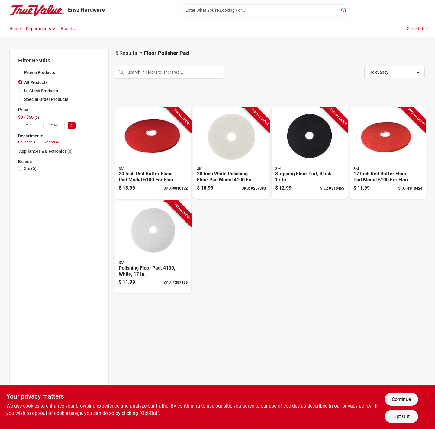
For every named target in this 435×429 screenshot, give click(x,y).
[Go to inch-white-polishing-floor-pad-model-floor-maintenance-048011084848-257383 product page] (231, 153)
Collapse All (27, 142)
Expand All (51, 142)
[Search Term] (265, 10)
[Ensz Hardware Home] (36, 10)
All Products (35, 82)
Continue (401, 399)
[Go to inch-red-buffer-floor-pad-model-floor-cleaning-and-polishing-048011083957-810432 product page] (153, 153)
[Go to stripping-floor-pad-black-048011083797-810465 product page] (310, 153)
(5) (30, 168)
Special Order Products (46, 99)
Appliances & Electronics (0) (46, 151)
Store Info (416, 28)
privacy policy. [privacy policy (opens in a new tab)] (357, 406)
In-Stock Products (41, 90)
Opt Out (401, 416)
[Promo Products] (20, 72)
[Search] (344, 10)
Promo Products (39, 72)
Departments (38, 28)
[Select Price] (72, 125)
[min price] (28, 125)
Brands (68, 28)
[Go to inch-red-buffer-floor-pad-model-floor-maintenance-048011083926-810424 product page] (388, 153)
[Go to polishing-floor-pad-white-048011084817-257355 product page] (153, 247)
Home (15, 28)
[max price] (54, 125)
